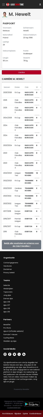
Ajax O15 (6, 312)
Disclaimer (7, 269)
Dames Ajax (8, 298)
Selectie (6, 285)
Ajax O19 (6, 302)
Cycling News (8, 338)
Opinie (25, 413)
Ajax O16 (6, 308)
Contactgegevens (10, 263)
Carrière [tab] (21, 72)
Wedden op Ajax (9, 341)
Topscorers (7, 292)
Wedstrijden (8, 288)
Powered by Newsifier (21, 389)
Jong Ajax (7, 295)
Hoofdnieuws (7, 413)
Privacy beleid (8, 272)
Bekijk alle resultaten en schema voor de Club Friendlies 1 (21, 244)
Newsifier (7, 324)
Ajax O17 (6, 305)
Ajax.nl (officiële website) (13, 331)
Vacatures (7, 266)
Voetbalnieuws (35, 413)
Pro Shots (7, 328)
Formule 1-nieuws (10, 334)
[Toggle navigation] (4, 4)
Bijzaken (18, 413)
